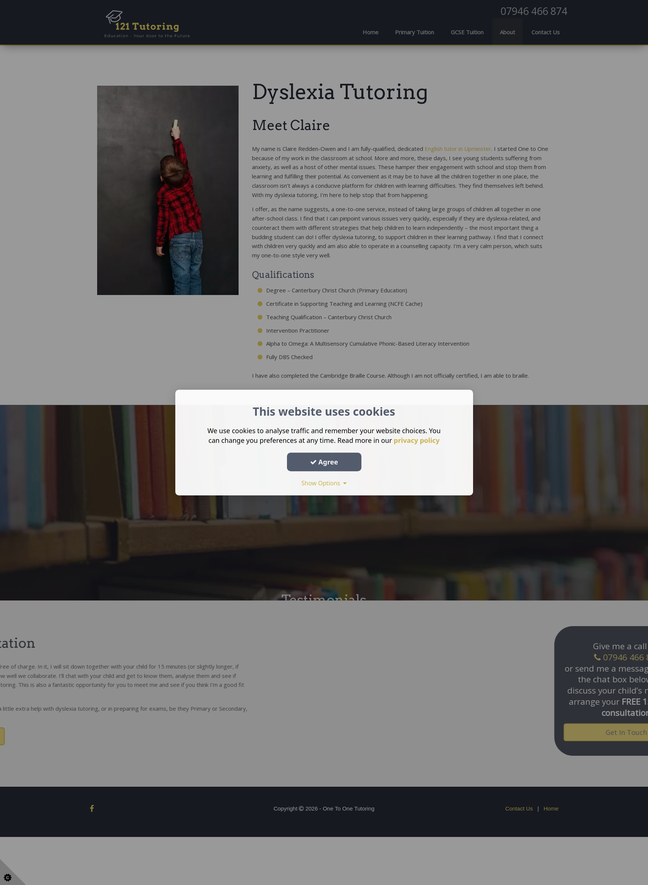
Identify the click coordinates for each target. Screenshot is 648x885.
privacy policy (417, 440)
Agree (324, 461)
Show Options (324, 483)
